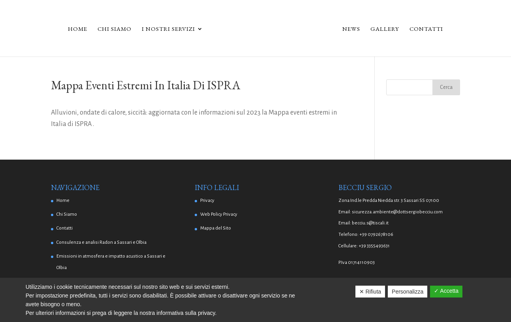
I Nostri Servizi (168, 29)
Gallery (384, 29)
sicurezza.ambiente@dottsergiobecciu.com (397, 212)
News (351, 29)
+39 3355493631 (374, 246)
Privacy (207, 200)
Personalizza (407, 291)
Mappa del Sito (215, 228)
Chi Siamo (115, 29)
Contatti (426, 29)
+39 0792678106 (376, 234)
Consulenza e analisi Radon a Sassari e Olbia (101, 242)
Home (77, 29)
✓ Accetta (446, 291)
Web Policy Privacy (218, 214)
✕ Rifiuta (370, 291)
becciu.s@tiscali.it (370, 223)
